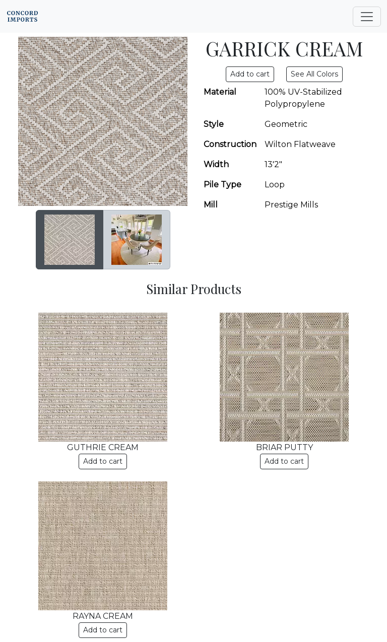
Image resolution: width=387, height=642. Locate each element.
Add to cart (102, 461)
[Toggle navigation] (367, 17)
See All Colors (314, 74)
